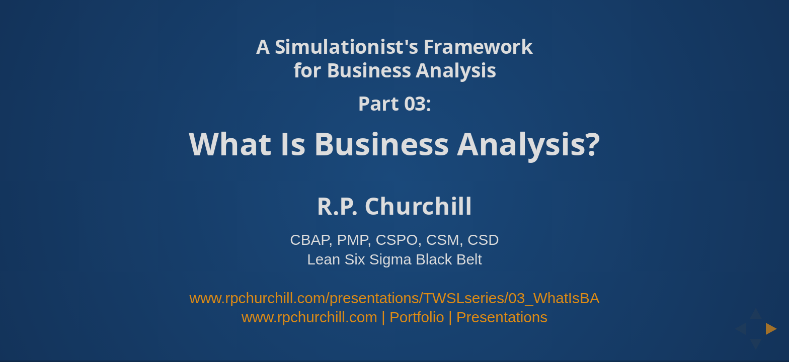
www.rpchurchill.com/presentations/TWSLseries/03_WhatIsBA (395, 298)
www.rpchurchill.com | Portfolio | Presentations (394, 317)
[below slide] (756, 347)
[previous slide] (737, 329)
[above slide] (756, 310)
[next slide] (774, 329)
